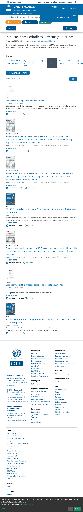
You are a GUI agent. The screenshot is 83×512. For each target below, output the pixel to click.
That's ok (77, 509)
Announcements (61, 399)
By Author (34, 62)
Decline (70, 509)
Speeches (58, 404)
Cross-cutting (12, 468)
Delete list (13, 22)
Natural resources (13, 466)
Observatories (36, 394)
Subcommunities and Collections (14, 62)
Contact (10, 494)
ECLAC (40, 2)
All (10, 28)
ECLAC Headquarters (15, 375)
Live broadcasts (60, 389)
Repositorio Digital (41, 414)
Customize (5, 509)
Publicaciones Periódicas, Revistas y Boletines (18, 17)
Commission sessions (39, 392)
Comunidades (36, 422)
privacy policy (28, 504)
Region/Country (63, 18)
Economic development (15, 436)
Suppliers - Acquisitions (39, 376)
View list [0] (30, 22)
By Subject (51, 62)
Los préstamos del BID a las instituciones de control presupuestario (35, 284)
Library (33, 419)
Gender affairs (12, 473)
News (57, 392)
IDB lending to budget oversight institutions (25, 100)
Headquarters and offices (40, 358)
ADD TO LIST (28, 114)
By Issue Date (26, 63)
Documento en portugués (16, 151)
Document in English (14, 114)
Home (8, 17)
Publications (35, 412)
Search (45, 22)
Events (62, 9)
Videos (57, 414)
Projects (73, 9)
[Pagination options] (73, 79)
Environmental (12, 458)
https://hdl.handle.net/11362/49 (43, 41)
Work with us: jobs (37, 373)
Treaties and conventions (40, 404)
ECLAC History (36, 371)
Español (54, 2)
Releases (58, 397)
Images (57, 409)
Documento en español (15, 188)
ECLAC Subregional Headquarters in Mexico (16, 391)
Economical (11, 433)
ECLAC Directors (37, 368)
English (47, 2)
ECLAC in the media (62, 412)
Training (34, 417)
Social (9, 448)
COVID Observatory (62, 374)
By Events (61, 62)
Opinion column (61, 402)
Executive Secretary (38, 356)
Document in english (14, 333)
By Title (43, 62)
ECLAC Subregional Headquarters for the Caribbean (15, 408)
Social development (14, 451)
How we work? (36, 361)
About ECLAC (36, 353)
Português (62, 2)
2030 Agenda (11, 471)
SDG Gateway (36, 384)
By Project (70, 62)
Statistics (10, 478)
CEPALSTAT (59, 382)
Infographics (59, 407)
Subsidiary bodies (37, 397)
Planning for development (16, 476)
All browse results (18, 73)
